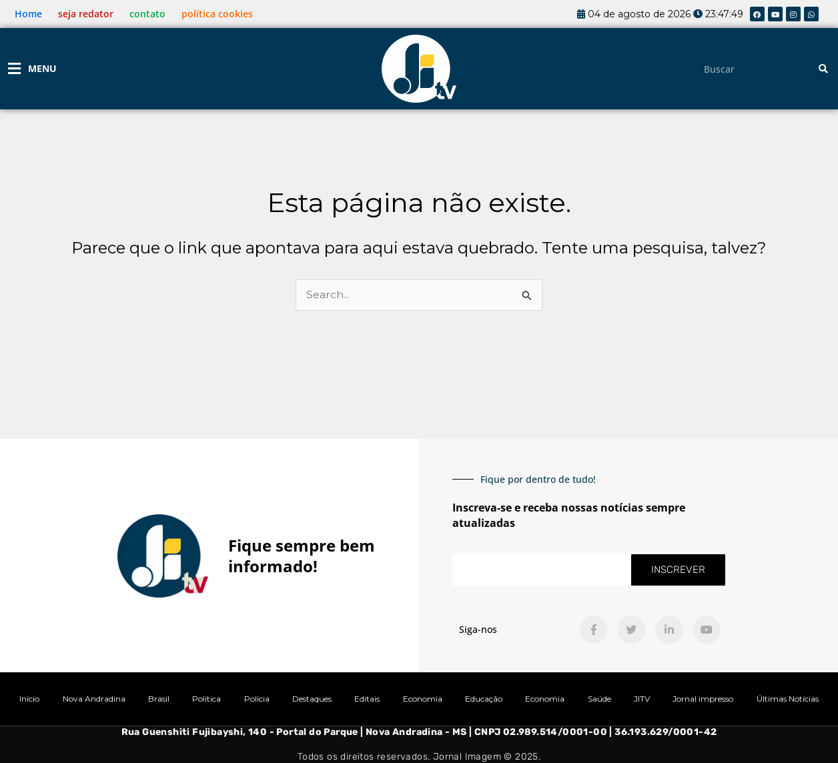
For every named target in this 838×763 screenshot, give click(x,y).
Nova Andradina (94, 699)
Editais (367, 699)
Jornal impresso (703, 699)
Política (206, 699)
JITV (642, 699)
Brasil (158, 699)
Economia (422, 699)
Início (29, 699)
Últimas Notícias (788, 699)
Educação (483, 699)
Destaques (312, 699)
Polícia (257, 699)
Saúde (599, 699)
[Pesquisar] (823, 69)
